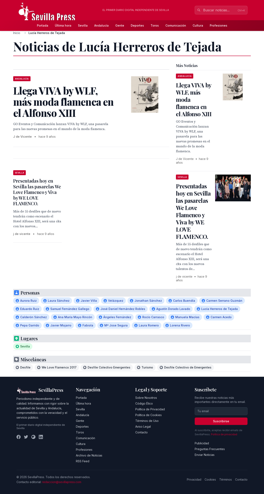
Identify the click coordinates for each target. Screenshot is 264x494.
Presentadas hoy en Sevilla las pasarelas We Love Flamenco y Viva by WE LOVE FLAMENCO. (37, 192)
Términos (225, 479)
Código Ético (144, 403)
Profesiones (218, 25)
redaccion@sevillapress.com (61, 482)
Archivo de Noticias (89, 455)
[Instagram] (33, 437)
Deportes (137, 25)
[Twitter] (26, 437)
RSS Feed (82, 461)
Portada (42, 25)
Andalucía (101, 25)
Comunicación (175, 25)
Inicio (16, 33)
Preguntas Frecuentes (210, 449)
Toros (155, 25)
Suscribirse (221, 421)
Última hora (63, 25)
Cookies (210, 479)
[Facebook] (18, 437)
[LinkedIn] (41, 437)
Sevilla (83, 25)
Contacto (141, 432)
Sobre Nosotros (146, 397)
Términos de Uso (147, 420)
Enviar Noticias (204, 454)
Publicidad (202, 443)
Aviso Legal (143, 426)
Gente (119, 25)
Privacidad (194, 479)
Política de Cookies (148, 415)
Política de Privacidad (150, 409)
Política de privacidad (224, 434)
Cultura (198, 25)
